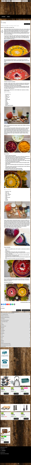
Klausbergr (16, 330)
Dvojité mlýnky (3, 346)
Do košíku (6, 393)
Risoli (16, 323)
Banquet (16, 342)
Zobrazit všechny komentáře (26, 310)
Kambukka (16, 327)
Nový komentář (19, 310)
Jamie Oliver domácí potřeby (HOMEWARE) (16, 313)
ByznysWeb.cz (28, 463)
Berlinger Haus (16, 326)
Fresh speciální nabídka (5, 320)
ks (2, 393)
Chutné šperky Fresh (4, 321)
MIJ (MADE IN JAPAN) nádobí (5, 317)
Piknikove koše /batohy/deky (16, 343)
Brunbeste (16, 333)
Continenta (16, 319)
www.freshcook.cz (2, 452)
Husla (2, 334)
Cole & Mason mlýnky (16, 314)
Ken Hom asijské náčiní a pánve (16, 345)
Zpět (1, 21)
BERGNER (2, 340)
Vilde (1, 339)
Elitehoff (2, 336)
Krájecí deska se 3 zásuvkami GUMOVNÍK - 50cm (5, 398)
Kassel (16, 337)
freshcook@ (1, 448)
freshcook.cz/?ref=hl (15, 348)
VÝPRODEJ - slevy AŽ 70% (4, 315)
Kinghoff (2, 331)
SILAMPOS (16, 324)
